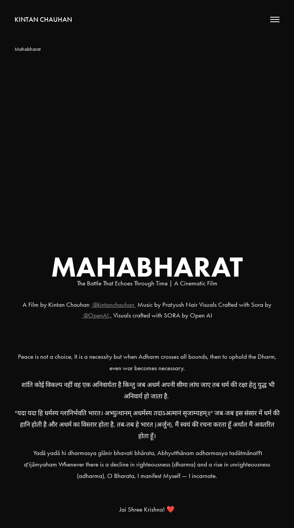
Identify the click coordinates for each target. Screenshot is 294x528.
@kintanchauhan (113, 304)
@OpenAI (96, 315)
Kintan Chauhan (43, 19)
